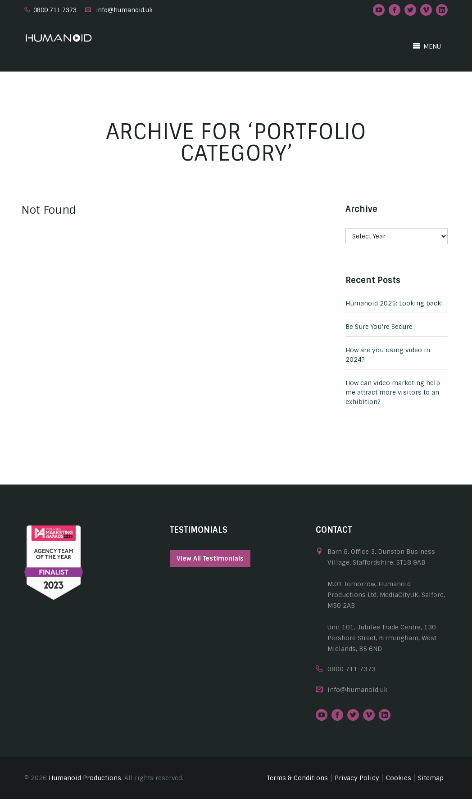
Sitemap (431, 778)
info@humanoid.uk (124, 10)
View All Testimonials (210, 558)
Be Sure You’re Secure (379, 327)
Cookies (398, 778)
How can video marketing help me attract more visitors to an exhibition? (392, 392)
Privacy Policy (357, 778)
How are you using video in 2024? (387, 355)
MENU (427, 45)
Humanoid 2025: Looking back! (394, 303)
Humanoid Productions (85, 778)
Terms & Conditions (297, 778)
